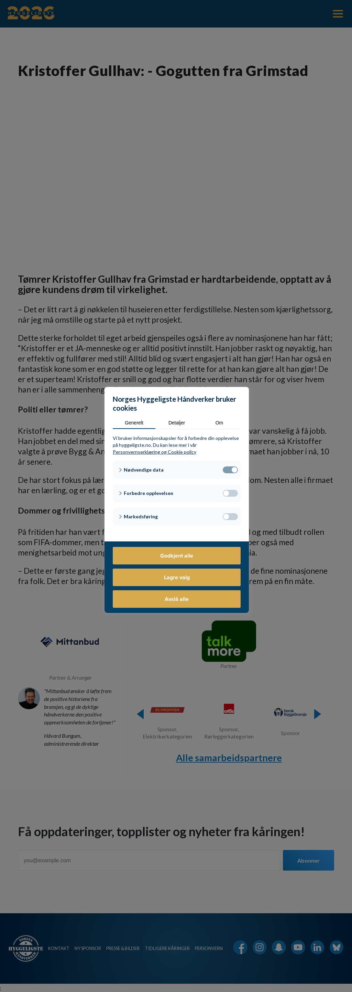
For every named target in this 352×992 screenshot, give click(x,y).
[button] (177, 469)
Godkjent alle (176, 556)
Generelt (134, 422)
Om (219, 422)
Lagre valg (177, 577)
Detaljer (176, 422)
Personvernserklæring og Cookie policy (154, 452)
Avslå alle (177, 599)
